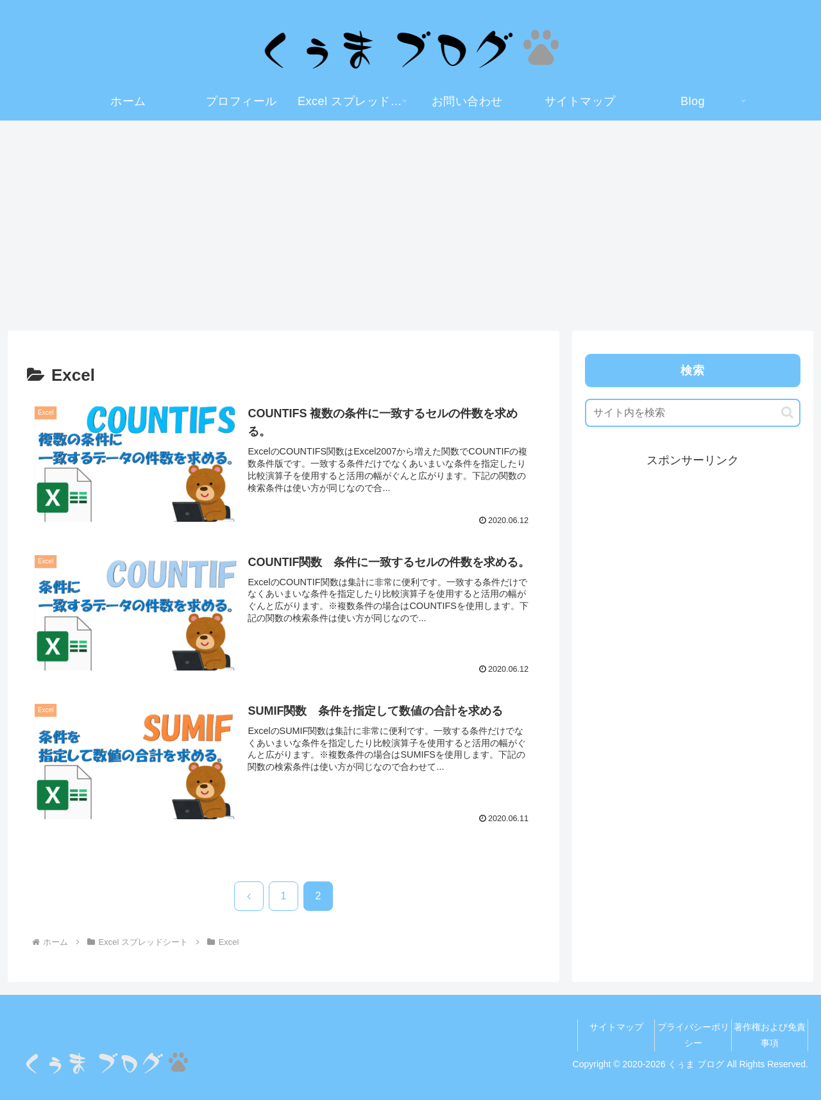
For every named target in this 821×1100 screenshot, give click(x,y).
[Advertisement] (410, 225)
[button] (787, 412)
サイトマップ (616, 1027)
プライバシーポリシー (693, 1035)
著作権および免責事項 (770, 1035)
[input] (692, 413)
